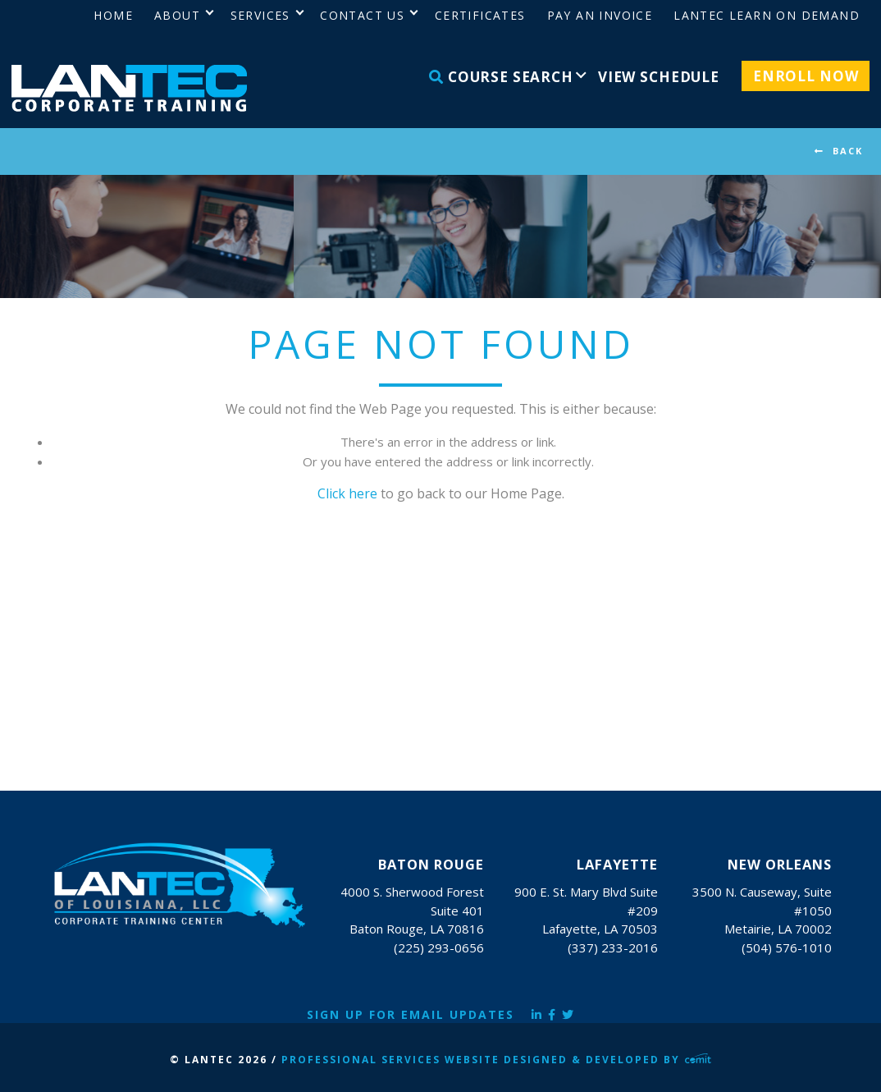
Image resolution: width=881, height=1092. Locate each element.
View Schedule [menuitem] (658, 76)
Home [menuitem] (113, 15)
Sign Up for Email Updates (410, 1014)
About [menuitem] (177, 15)
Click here (347, 493)
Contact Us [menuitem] (362, 15)
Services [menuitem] (260, 15)
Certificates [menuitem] (480, 15)
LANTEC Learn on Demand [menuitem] (766, 15)
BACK (848, 151)
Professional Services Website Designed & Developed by (496, 1060)
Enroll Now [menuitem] (806, 76)
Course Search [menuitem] (501, 76)
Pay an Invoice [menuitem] (600, 15)
